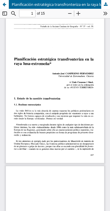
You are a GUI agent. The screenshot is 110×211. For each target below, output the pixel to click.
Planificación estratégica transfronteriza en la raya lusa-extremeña (61, 4)
